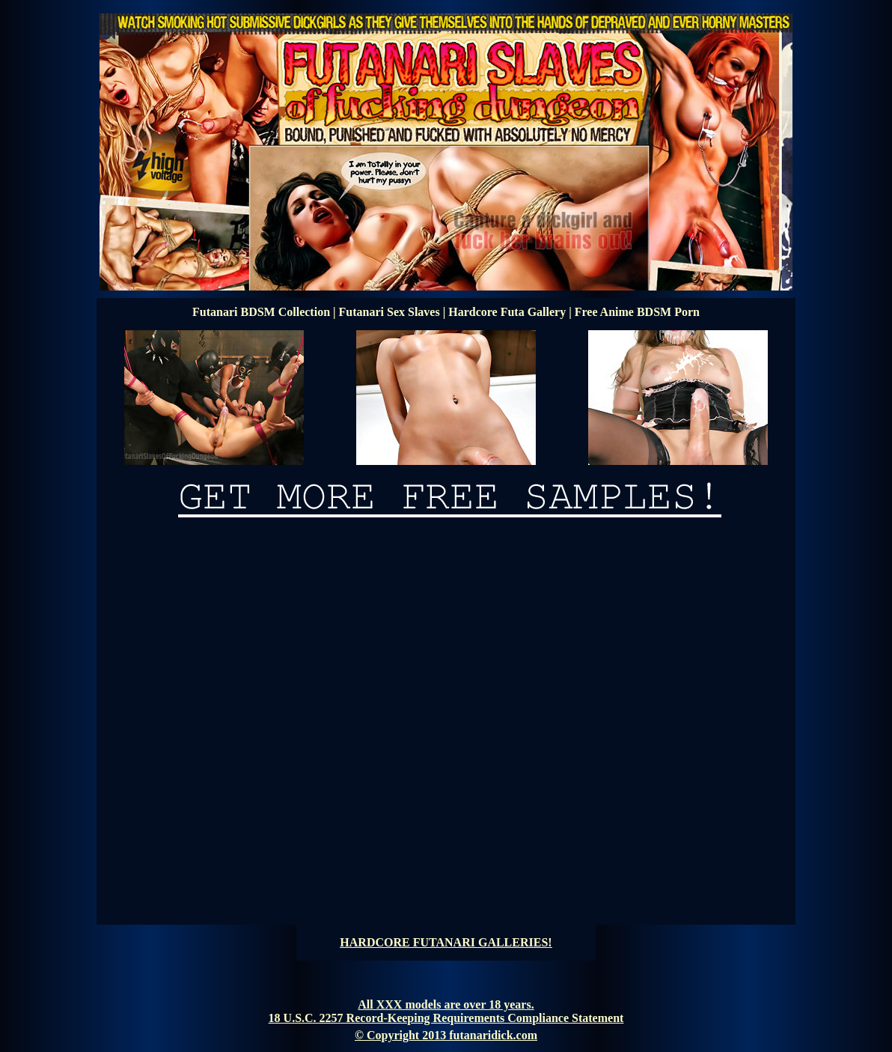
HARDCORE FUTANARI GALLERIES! (446, 942)
